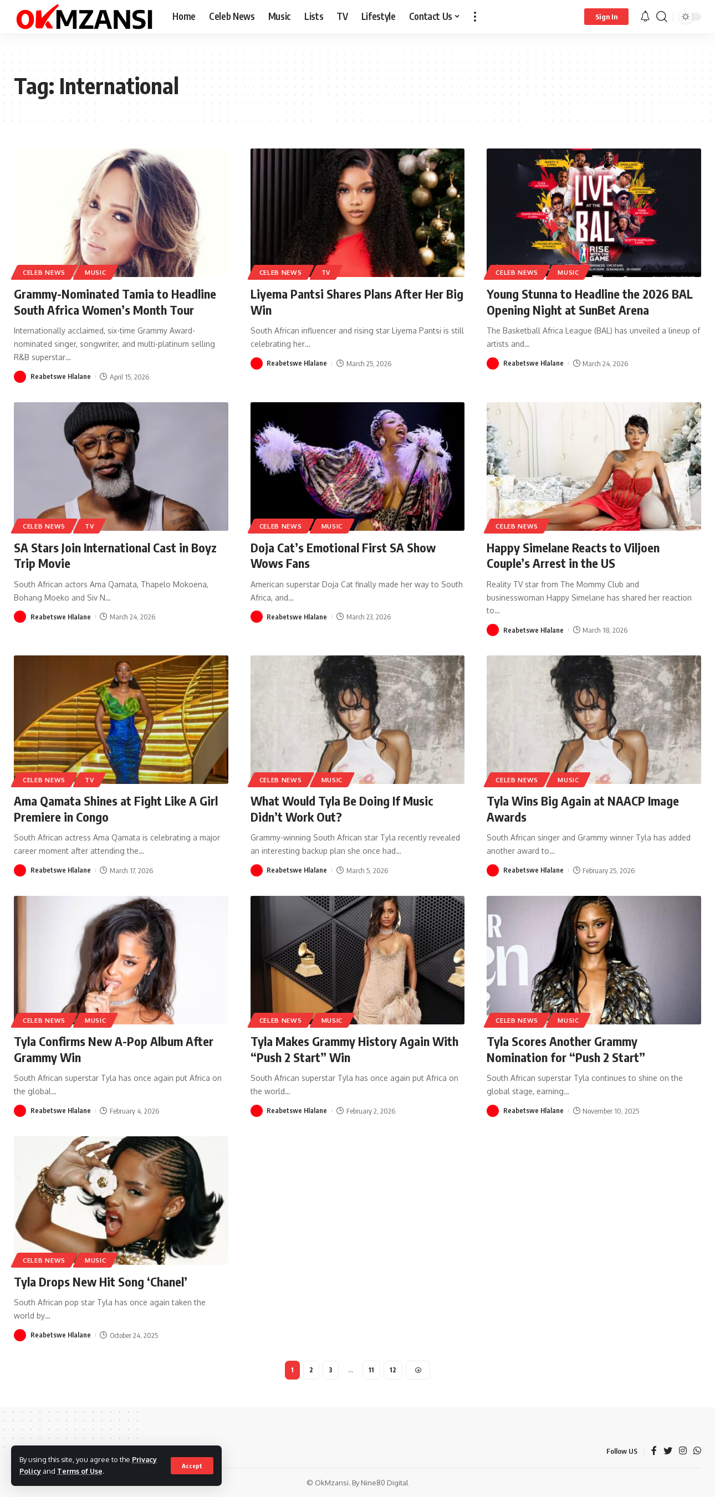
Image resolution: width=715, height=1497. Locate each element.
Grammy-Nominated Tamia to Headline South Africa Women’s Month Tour (115, 301)
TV (325, 272)
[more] (475, 16)
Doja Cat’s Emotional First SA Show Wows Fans (343, 555)
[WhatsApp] (697, 1451)
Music (95, 272)
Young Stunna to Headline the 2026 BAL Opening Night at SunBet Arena (590, 301)
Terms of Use (80, 1471)
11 (371, 1370)
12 (393, 1370)
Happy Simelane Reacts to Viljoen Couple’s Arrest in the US (573, 555)
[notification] (645, 17)
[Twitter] (667, 1451)
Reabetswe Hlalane (60, 376)
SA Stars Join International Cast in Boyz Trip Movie (115, 555)
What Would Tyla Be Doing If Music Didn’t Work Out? (342, 808)
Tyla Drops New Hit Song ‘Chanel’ (100, 1281)
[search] (661, 16)
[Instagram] (683, 1451)
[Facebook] (654, 1451)
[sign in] (606, 16)
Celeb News (44, 272)
